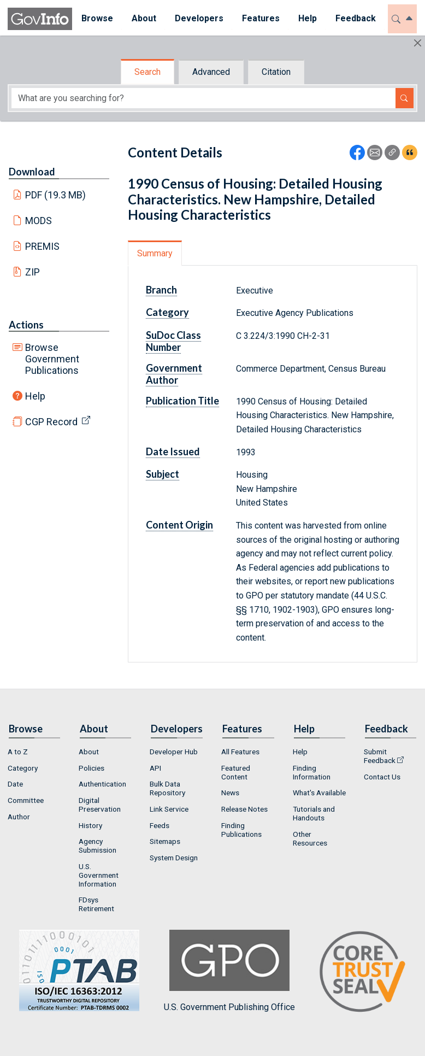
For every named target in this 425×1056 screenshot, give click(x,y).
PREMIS (42, 246)
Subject (162, 474)
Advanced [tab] (211, 72)
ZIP (32, 272)
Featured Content (235, 772)
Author (19, 816)
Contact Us (382, 776)
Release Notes (244, 809)
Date (15, 783)
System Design (174, 857)
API (155, 768)
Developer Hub (174, 751)
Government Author (174, 374)
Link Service (169, 809)
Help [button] (307, 18)
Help (35, 396)
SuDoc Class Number (173, 341)
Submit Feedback (380, 756)
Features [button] (261, 18)
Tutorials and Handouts (314, 813)
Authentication (102, 783)
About (89, 751)
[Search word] (203, 98)
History (90, 825)
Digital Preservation (100, 804)
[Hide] (417, 43)
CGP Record (51, 421)
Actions (26, 325)
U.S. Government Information (99, 875)
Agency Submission (97, 845)
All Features (240, 751)
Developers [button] (199, 18)
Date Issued (173, 451)
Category (167, 312)
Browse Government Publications (52, 359)
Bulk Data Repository (167, 788)
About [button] (144, 18)
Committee (26, 800)
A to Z (18, 751)
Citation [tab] (276, 72)
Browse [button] (97, 18)
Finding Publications (241, 829)
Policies (91, 768)
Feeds (159, 825)
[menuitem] (97, 18)
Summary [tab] (155, 253)
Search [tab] (147, 72)
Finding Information (311, 772)
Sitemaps (165, 841)
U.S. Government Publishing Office (229, 971)
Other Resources (310, 838)
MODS (38, 220)
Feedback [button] (355, 18)
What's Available (319, 792)
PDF (55, 195)
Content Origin (179, 525)
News (230, 792)
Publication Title (182, 401)
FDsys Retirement (96, 904)
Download (32, 172)
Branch (161, 290)
